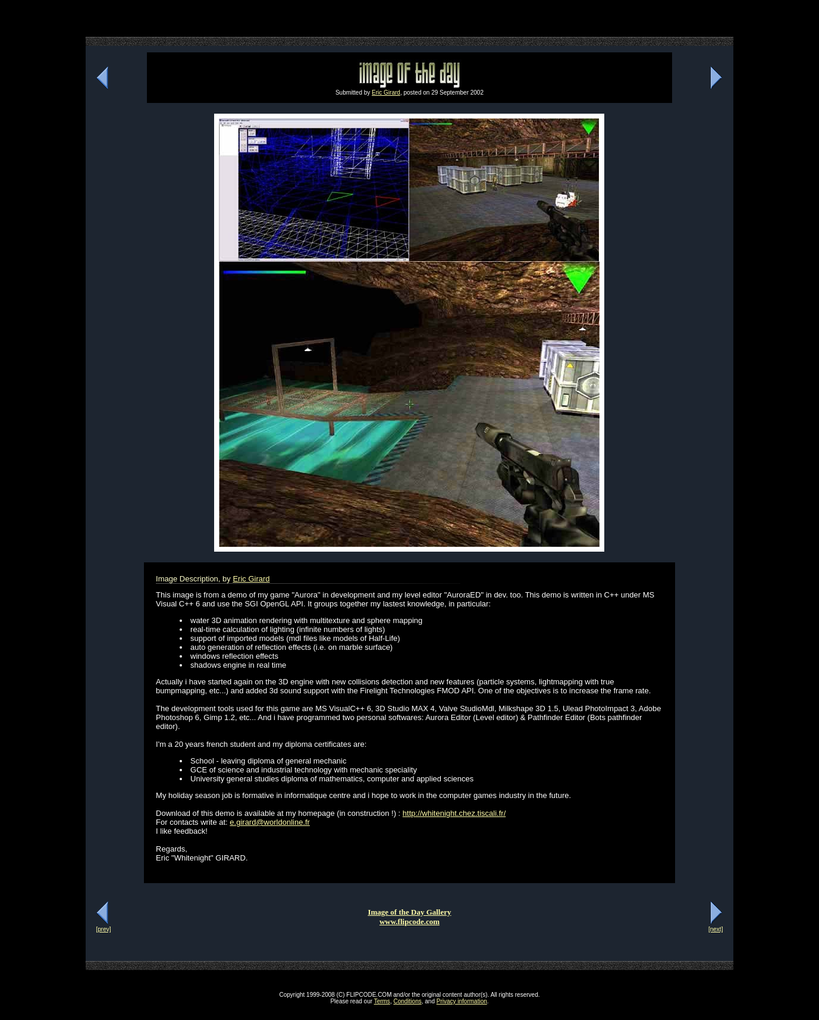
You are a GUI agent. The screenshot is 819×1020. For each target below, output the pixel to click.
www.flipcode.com (409, 921)
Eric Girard (386, 92)
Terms (382, 1001)
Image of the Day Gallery (409, 912)
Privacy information (462, 1001)
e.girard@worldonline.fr (270, 822)
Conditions (407, 1001)
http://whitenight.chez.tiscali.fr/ (454, 813)
